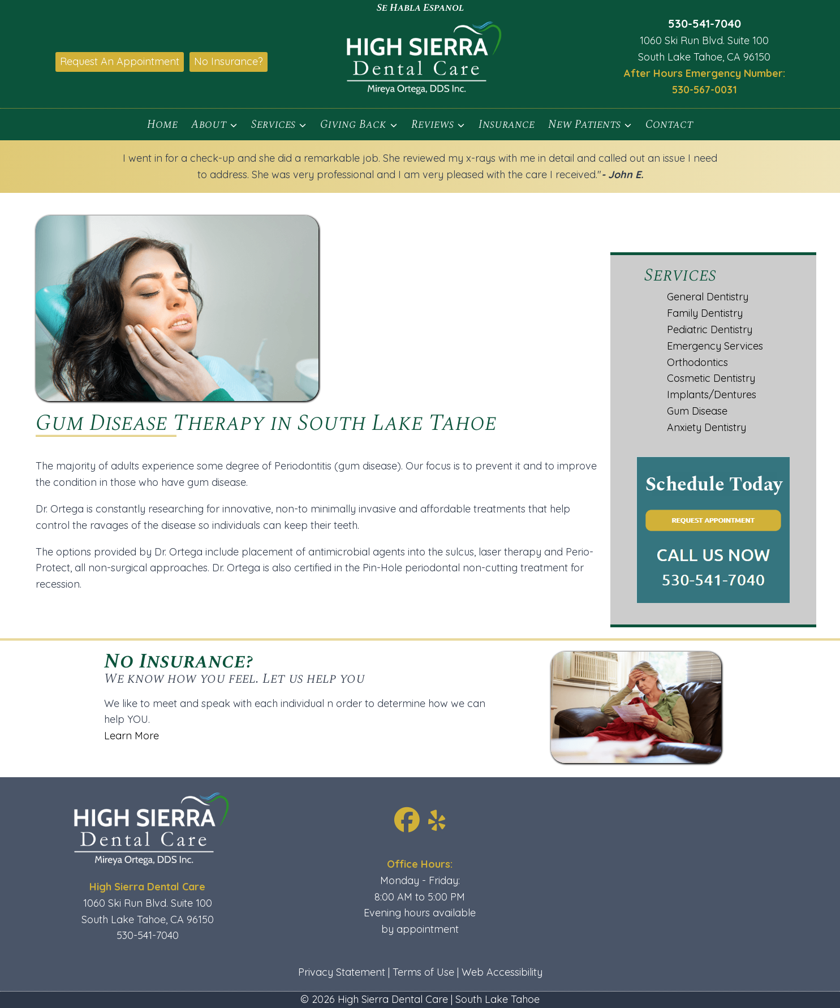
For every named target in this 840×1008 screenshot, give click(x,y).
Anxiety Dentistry (706, 427)
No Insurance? (228, 61)
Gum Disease (697, 410)
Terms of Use (423, 972)
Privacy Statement (341, 972)
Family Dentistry (705, 313)
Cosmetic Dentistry (711, 378)
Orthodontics (697, 362)
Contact (669, 124)
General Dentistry (707, 296)
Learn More (37, 735)
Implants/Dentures (711, 394)
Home (162, 124)
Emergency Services (715, 345)
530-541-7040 (704, 23)
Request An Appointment (119, 61)
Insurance (507, 124)
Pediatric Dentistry (709, 329)
